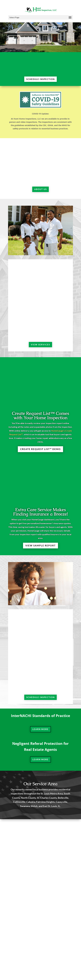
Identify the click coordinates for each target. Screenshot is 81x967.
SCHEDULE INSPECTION (40, 79)
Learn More (40, 729)
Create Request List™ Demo (40, 449)
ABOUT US (40, 189)
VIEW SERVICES (40, 344)
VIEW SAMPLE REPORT (40, 545)
